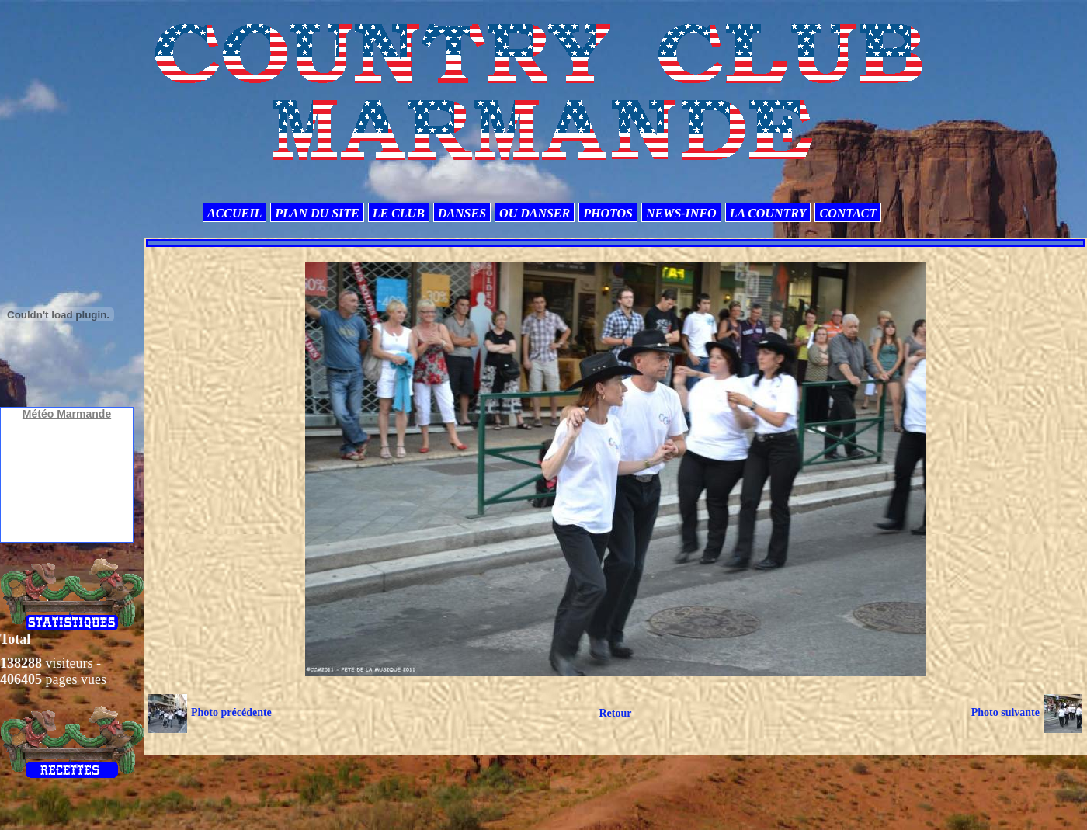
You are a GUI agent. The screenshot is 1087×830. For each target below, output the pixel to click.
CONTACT (848, 213)
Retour (615, 713)
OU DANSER (534, 213)
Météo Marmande (67, 414)
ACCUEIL (234, 213)
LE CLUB (399, 213)
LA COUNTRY (768, 213)
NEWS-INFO (681, 213)
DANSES (462, 213)
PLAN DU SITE (317, 213)
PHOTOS (608, 213)
